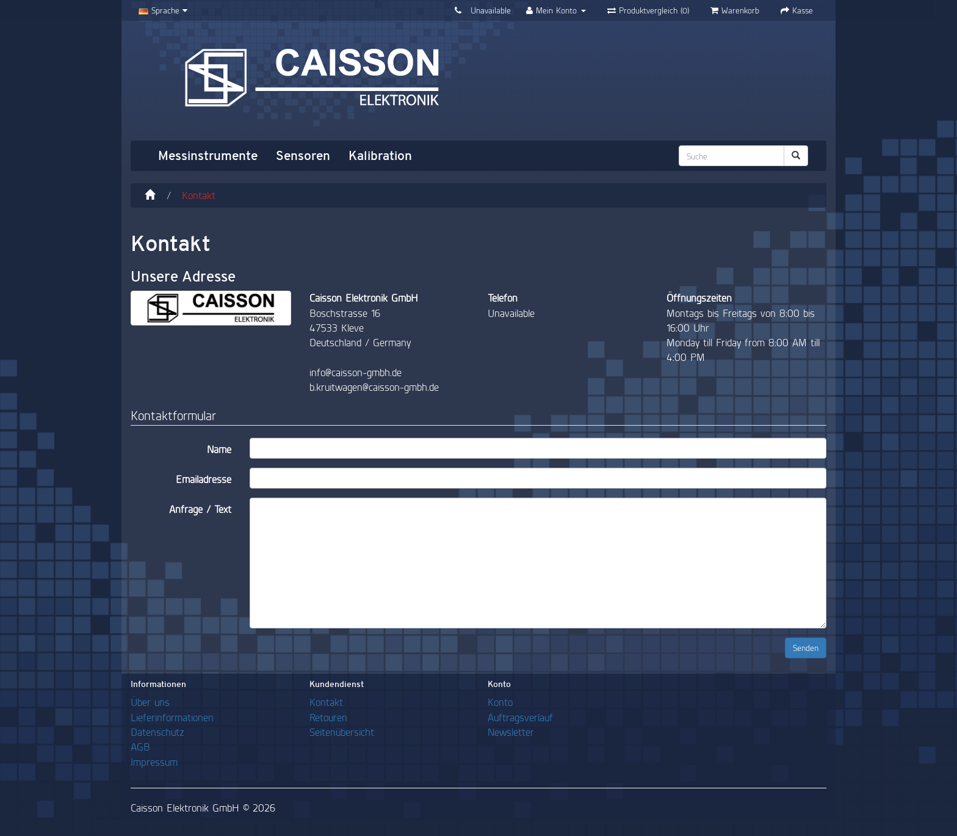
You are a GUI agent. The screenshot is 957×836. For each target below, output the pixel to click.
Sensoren (303, 156)
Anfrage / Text (200, 509)
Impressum (154, 761)
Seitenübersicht (341, 731)
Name (219, 449)
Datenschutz (157, 731)
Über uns (150, 702)
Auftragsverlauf (520, 717)
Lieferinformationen (172, 717)
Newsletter (511, 731)
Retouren (328, 717)
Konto (500, 702)
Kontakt (198, 195)
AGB (140, 746)
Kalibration (380, 156)
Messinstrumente (208, 156)
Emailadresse (203, 479)
